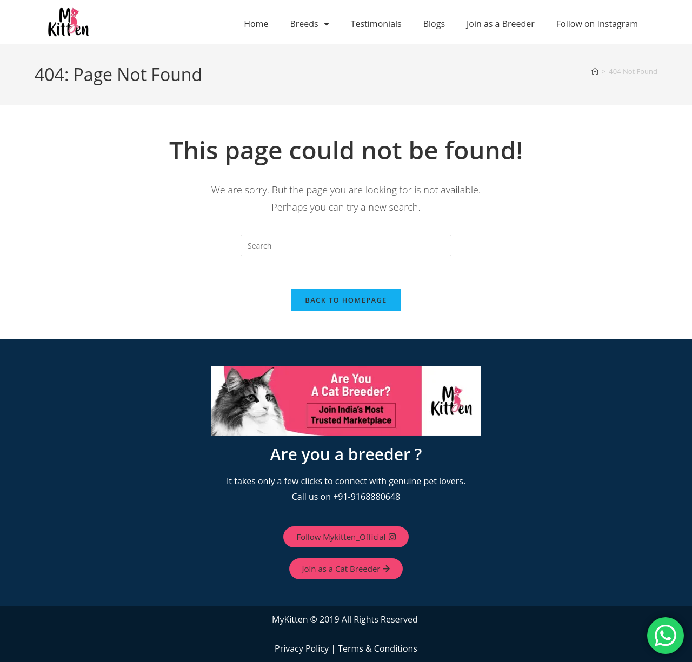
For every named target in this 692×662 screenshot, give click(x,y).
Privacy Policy (302, 648)
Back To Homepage (346, 300)
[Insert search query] (346, 245)
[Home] (594, 71)
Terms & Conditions (377, 648)
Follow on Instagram (597, 24)
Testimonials (376, 24)
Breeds (309, 24)
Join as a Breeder (501, 24)
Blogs (434, 24)
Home (256, 24)
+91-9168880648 (366, 497)
